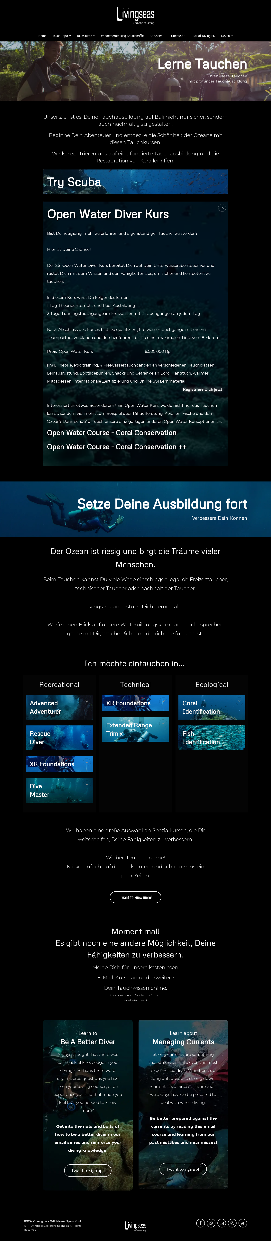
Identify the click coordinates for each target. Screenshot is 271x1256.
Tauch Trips (60, 36)
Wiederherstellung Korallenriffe (122, 36)
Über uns (177, 36)
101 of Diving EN (203, 36)
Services (156, 36)
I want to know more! (135, 897)
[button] (222, 176)
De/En (225, 36)
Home (42, 36)
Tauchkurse (84, 36)
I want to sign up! (88, 1170)
